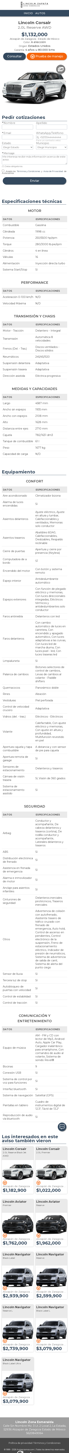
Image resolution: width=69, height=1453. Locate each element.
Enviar (34, 180)
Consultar (14, 56)
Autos (40, 13)
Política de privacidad (20, 1443)
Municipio (42, 143)
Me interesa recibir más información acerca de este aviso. (34, 159)
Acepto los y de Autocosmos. (34, 172)
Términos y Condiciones (28, 171)
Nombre (9, 123)
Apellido (41, 123)
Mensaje (9, 153)
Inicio (28, 13)
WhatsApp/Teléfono (49, 133)
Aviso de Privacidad (53, 171)
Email (7, 133)
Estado (6, 143)
